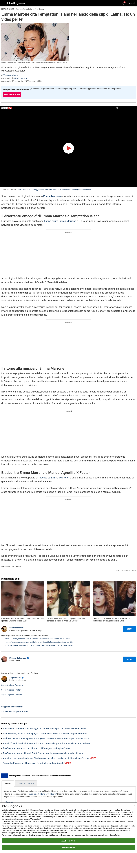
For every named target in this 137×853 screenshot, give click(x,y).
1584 (22, 812)
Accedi (132, 3)
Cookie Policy (114, 835)
